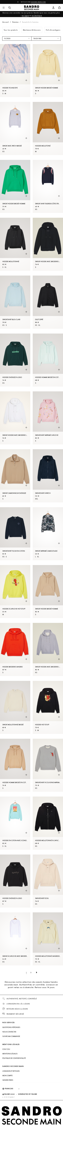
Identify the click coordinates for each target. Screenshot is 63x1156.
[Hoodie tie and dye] (15, 70)
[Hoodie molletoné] (48, 128)
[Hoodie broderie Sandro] (15, 649)
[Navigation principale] (4, 8)
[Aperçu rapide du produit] (26, 80)
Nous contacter (9, 1032)
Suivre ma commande (11, 1036)
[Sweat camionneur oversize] (15, 475)
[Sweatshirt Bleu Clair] (15, 302)
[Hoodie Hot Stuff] (48, 707)
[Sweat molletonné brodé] (15, 707)
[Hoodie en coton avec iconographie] (15, 823)
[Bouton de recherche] (10, 8)
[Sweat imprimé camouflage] (48, 533)
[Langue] (13, 1088)
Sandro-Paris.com (38, 2)
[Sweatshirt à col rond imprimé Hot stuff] (48, 765)
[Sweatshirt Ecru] (48, 881)
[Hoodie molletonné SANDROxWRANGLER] (48, 938)
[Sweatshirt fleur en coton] (15, 533)
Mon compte (7, 1075)
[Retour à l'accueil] (31, 8)
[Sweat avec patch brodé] (15, 128)
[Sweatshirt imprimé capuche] (48, 417)
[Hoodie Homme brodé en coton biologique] (48, 360)
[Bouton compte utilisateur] (53, 8)
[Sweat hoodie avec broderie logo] (48, 244)
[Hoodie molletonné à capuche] (48, 823)
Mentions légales (9, 1054)
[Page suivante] (36, 972)
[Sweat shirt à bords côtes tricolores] (48, 186)
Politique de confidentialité (14, 1058)
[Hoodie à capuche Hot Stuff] (15, 591)
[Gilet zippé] (48, 302)
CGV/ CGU (6, 1049)
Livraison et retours (11, 1071)
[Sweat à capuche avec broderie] (15, 938)
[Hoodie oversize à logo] (15, 360)
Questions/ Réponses (11, 1027)
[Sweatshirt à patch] (48, 475)
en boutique (37, 15)
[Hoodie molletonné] (15, 244)
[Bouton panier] (59, 8)
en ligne (25, 15)
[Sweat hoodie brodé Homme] (48, 70)
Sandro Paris (7, 1080)
